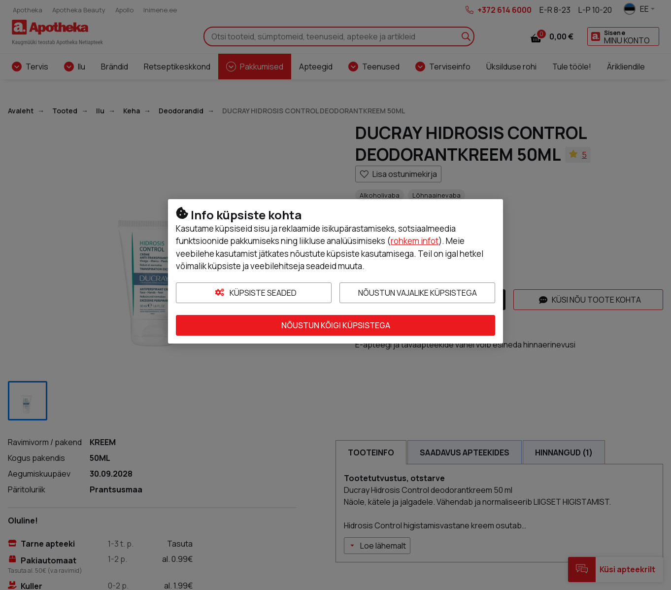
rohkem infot (414, 240)
